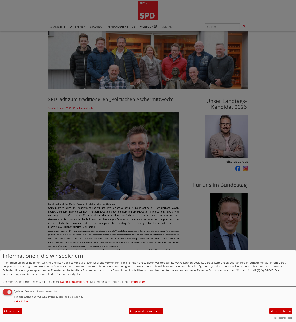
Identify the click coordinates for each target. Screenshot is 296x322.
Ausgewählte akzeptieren (146, 311)
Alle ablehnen (12, 311)
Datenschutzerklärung (74, 281)
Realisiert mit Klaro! (282, 317)
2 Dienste (21, 300)
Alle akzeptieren (280, 311)
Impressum (138, 281)
